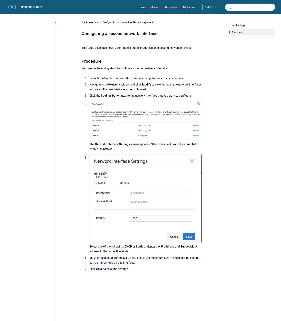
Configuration (109, 22)
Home (143, 7)
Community (171, 7)
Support (155, 7)
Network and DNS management (137, 22)
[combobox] (250, 7)
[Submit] (229, 7)
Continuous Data (31, 7)
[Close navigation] (55, 23)
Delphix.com (188, 7)
